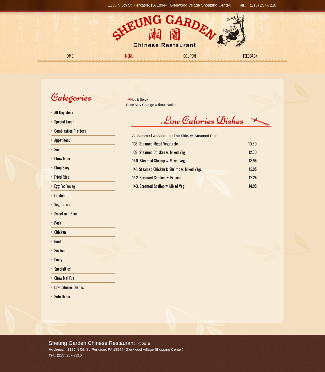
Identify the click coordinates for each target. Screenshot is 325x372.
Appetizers (62, 140)
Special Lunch (64, 122)
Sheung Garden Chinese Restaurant (92, 343)
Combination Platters (70, 131)
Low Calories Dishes (69, 287)
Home (68, 56)
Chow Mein (62, 158)
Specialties (62, 269)
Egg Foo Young (64, 186)
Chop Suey (61, 168)
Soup (57, 149)
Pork (57, 223)
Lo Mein (59, 195)
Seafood (60, 250)
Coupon (189, 56)
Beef (57, 241)
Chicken (60, 232)
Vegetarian (62, 204)
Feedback (250, 56)
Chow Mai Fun (64, 278)
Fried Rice (61, 177)
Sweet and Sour (65, 214)
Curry (58, 260)
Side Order (62, 296)
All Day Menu (63, 112)
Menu (129, 56)
